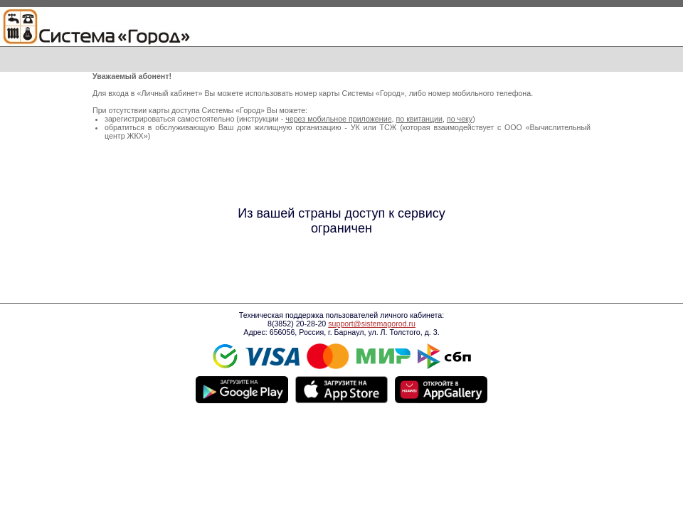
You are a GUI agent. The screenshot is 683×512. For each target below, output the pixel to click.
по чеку (459, 118)
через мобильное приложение (338, 118)
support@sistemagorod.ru (371, 323)
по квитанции (419, 118)
